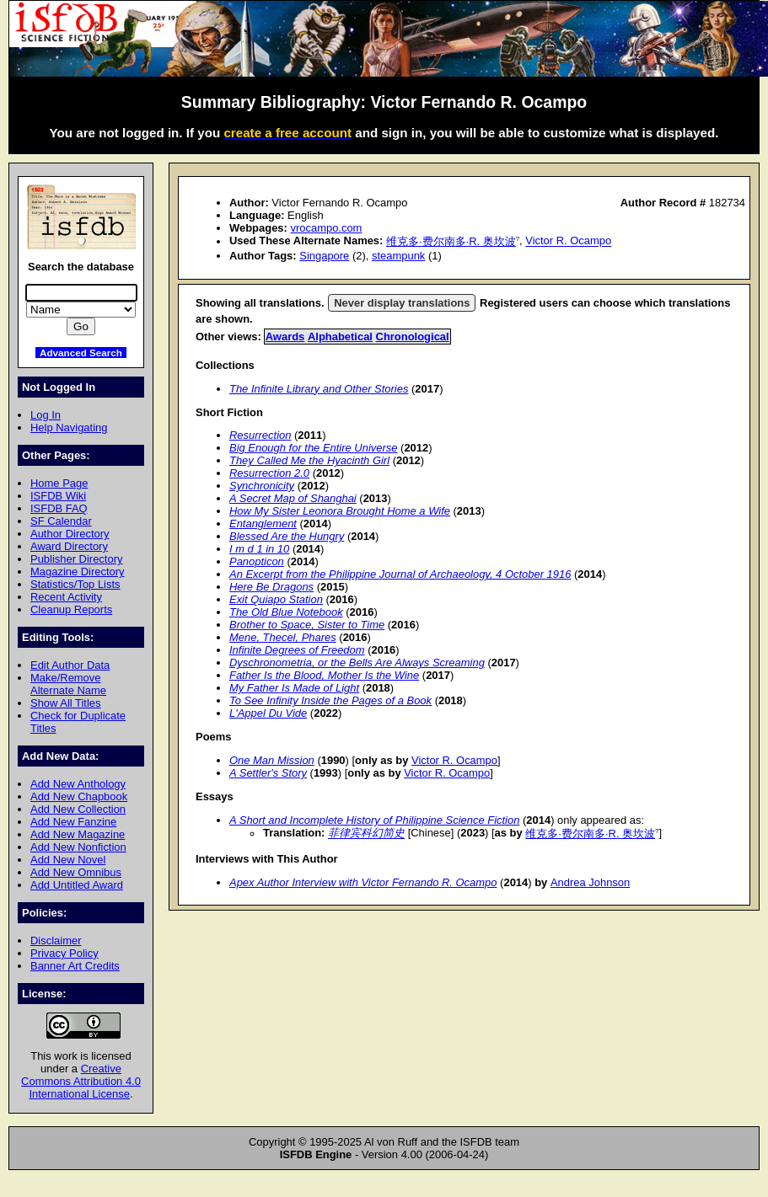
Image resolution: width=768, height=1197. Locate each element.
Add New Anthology (78, 784)
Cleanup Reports (71, 609)
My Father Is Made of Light (294, 687)
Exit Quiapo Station (276, 599)
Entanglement (263, 523)
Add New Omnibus (75, 872)
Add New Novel (67, 859)
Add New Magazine (77, 834)
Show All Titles (65, 703)
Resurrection (260, 435)
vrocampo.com (326, 228)
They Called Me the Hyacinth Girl (309, 460)
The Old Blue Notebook (286, 612)
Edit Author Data (70, 665)
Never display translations (402, 303)
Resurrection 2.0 (269, 473)
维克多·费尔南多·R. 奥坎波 (451, 241)
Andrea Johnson (590, 882)
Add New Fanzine (73, 821)
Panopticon (256, 561)
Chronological (412, 336)
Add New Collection (78, 809)
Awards (285, 336)
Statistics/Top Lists (75, 584)
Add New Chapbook (78, 796)
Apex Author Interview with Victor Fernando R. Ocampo (363, 882)
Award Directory (69, 546)
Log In (45, 415)
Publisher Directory (76, 559)
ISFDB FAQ (59, 508)
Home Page (59, 483)
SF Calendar (61, 521)
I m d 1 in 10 (259, 548)
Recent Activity (66, 596)
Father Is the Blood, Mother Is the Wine (324, 675)
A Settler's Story (268, 773)
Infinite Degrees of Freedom (297, 650)
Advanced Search (81, 352)
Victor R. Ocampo (568, 241)
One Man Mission (271, 760)
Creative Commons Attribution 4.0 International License (81, 1081)
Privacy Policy (64, 953)
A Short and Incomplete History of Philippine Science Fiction (374, 820)
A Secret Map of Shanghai (293, 498)
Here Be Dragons (271, 586)
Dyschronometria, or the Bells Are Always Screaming (357, 662)
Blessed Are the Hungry (286, 536)
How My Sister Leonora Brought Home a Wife (339, 511)
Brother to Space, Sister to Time (306, 624)
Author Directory (70, 533)
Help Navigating (68, 427)
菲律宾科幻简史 (366, 833)
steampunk (398, 255)
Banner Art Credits (75, 965)
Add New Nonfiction (78, 847)
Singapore (324, 255)
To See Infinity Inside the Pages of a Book (330, 700)
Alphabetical (340, 336)
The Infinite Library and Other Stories (318, 388)
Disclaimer (55, 940)
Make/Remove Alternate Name (68, 684)
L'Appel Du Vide (268, 713)
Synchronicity (261, 485)
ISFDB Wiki (58, 495)
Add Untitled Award (76, 885)
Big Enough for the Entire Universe (313, 447)
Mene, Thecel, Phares (282, 637)
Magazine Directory (77, 571)
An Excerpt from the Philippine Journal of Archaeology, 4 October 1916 (400, 574)
